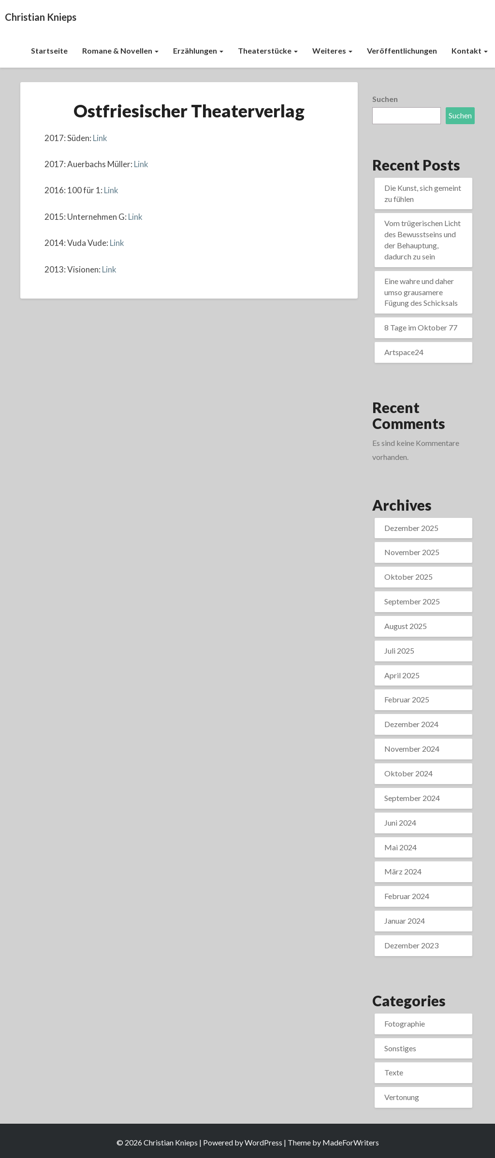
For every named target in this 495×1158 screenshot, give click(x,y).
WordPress (263, 1142)
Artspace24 (403, 352)
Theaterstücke (268, 50)
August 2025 (405, 625)
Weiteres (332, 50)
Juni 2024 (400, 822)
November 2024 (411, 748)
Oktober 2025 (408, 576)
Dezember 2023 (411, 945)
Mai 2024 (400, 847)
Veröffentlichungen (402, 50)
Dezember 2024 (411, 724)
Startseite (49, 50)
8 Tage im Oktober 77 (420, 327)
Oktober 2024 (408, 773)
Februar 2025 (406, 699)
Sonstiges (400, 1048)
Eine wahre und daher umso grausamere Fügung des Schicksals (421, 292)
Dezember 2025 (411, 527)
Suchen (385, 98)
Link (100, 138)
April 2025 (402, 675)
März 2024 (403, 871)
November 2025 (411, 552)
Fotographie (404, 1023)
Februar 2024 (406, 896)
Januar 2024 (404, 920)
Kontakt (469, 50)
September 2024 (412, 797)
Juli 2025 (399, 650)
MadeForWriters (350, 1142)
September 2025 (412, 601)
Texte (393, 1072)
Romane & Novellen (120, 50)
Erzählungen (198, 50)
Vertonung (401, 1096)
